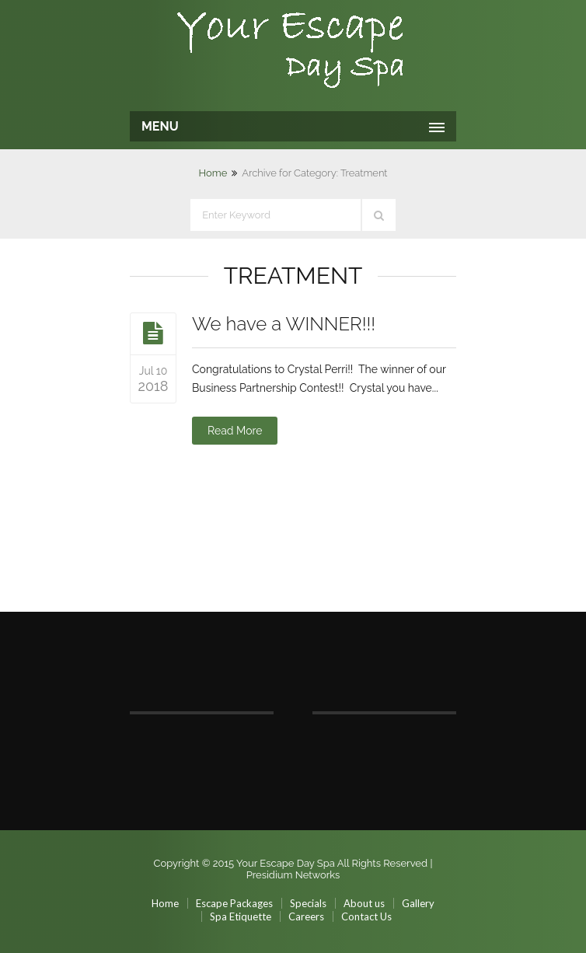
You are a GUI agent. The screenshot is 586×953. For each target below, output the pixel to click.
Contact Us (366, 916)
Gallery (418, 903)
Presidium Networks (293, 875)
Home (212, 173)
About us (364, 903)
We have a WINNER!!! (283, 323)
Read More (235, 430)
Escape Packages (234, 903)
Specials (308, 903)
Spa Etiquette (240, 916)
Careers (306, 916)
